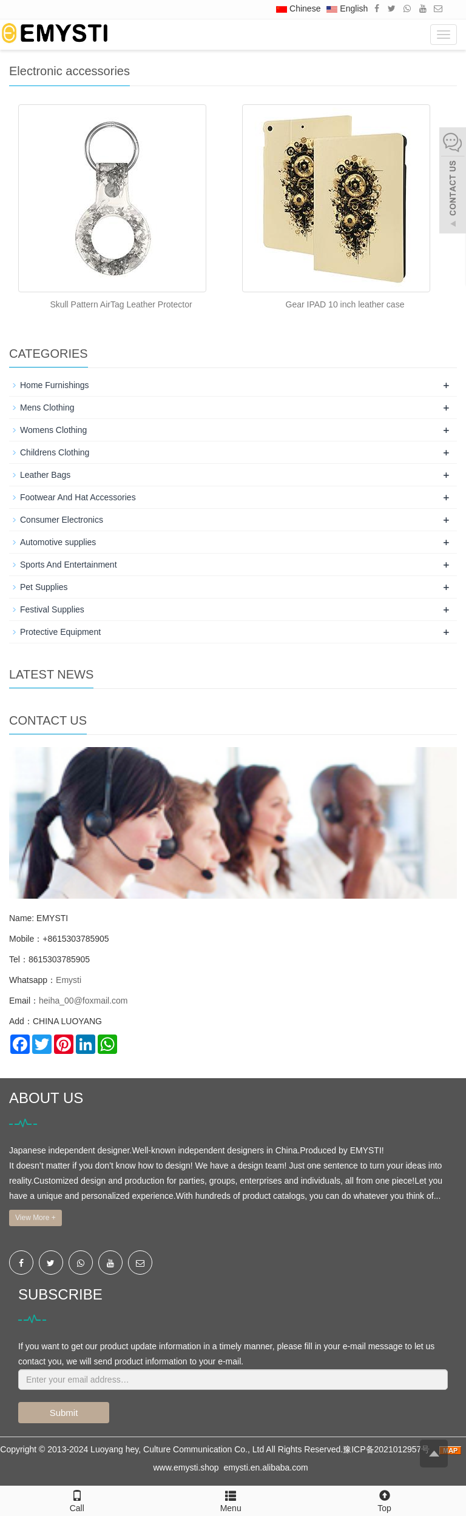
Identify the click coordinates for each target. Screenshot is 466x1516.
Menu (230, 1508)
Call (77, 1499)
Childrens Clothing (54, 452)
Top (384, 1499)
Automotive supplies (58, 542)
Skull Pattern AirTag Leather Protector (121, 304)
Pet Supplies (44, 587)
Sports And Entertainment (68, 564)
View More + (35, 1217)
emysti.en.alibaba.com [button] (265, 1467)
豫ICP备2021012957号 (387, 1449)
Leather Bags (45, 475)
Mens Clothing (47, 407)
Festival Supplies (52, 609)
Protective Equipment (60, 632)
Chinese (298, 8)
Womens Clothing (53, 430)
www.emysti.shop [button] (185, 1467)
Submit (64, 1412)
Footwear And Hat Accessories (78, 497)
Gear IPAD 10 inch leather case (345, 304)
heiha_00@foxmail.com (83, 1000)
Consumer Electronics (61, 520)
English (347, 8)
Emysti (68, 980)
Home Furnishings (54, 385)
